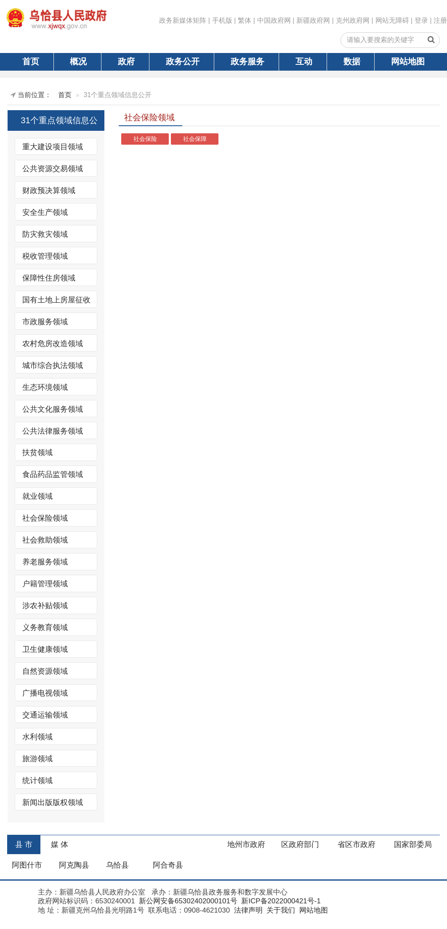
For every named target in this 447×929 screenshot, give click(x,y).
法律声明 (247, 910)
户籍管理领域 (45, 584)
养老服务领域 (45, 562)
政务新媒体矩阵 (182, 20)
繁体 (244, 20)
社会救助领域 (45, 540)
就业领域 (37, 496)
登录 (421, 20)
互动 (303, 61)
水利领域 (37, 737)
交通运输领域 (45, 715)
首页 (30, 61)
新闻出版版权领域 (52, 802)
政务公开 (183, 61)
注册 (440, 20)
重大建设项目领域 (52, 147)
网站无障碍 (392, 20)
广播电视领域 (45, 693)
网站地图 (408, 61)
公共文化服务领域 (52, 409)
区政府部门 (300, 844)
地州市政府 (246, 844)
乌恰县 (117, 865)
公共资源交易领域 (52, 168)
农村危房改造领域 (52, 343)
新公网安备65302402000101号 (187, 901)
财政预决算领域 (48, 190)
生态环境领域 (45, 387)
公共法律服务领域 (52, 430)
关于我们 (279, 910)
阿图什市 (27, 865)
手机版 (222, 20)
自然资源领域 (45, 671)
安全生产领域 (45, 212)
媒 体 (59, 844)
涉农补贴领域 (45, 605)
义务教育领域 (45, 627)
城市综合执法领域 (52, 365)
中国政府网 (274, 20)
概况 (78, 61)
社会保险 (145, 139)
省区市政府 (356, 844)
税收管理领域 (45, 255)
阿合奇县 (168, 865)
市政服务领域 (45, 321)
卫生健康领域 (45, 649)
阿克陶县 (74, 865)
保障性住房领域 (48, 277)
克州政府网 (353, 20)
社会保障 (195, 139)
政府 (126, 61)
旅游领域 (37, 758)
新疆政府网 (313, 20)
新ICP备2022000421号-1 (280, 901)
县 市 (23, 844)
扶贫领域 (37, 452)
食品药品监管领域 (52, 474)
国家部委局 (413, 844)
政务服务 (247, 61)
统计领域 (37, 780)
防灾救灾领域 (45, 234)
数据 (351, 61)
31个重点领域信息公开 (59, 123)
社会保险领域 (45, 518)
